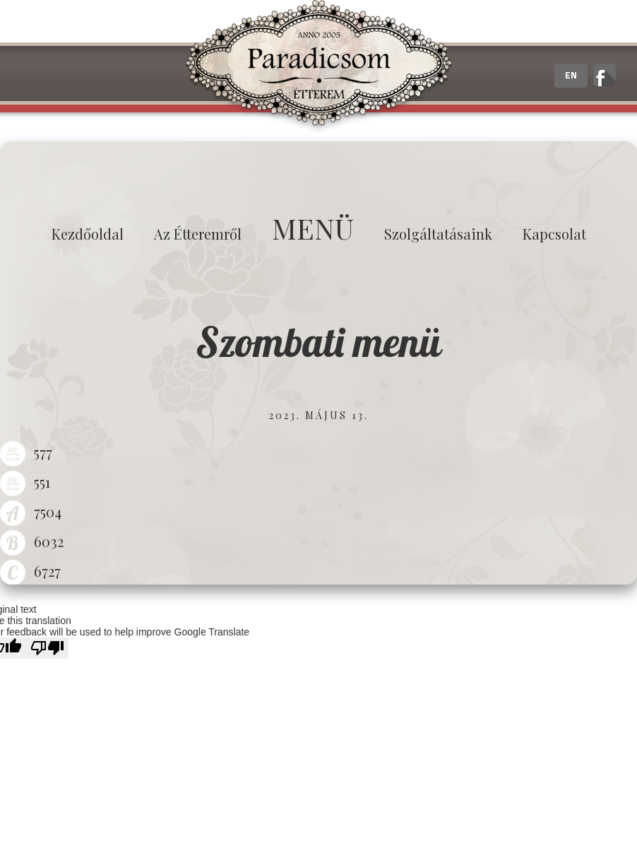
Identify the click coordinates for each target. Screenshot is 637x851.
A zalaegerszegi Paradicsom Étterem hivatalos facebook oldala (604, 75)
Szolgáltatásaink (438, 233)
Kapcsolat (554, 233)
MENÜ (313, 228)
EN (571, 75)
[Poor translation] (47, 648)
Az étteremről (198, 233)
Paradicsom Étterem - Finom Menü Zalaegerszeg (318, 67)
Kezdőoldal (88, 233)
